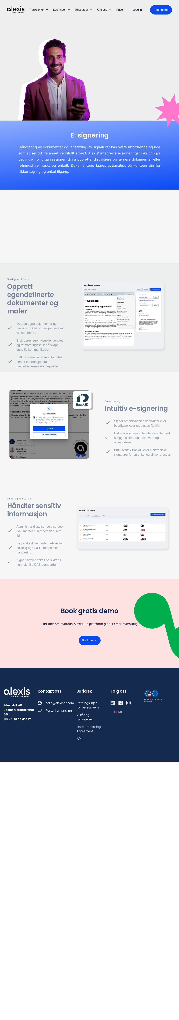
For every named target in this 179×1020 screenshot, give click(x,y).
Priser (120, 9)
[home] (15, 9)
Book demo (161, 10)
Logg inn (138, 9)
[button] (39, 10)
